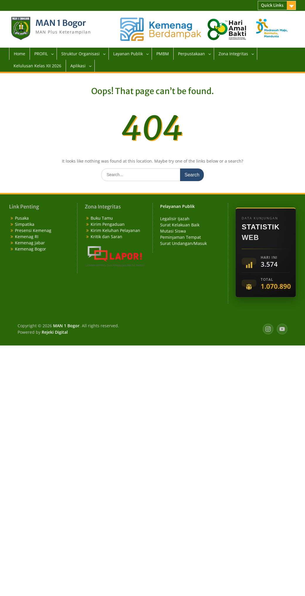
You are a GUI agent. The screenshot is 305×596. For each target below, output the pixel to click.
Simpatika (24, 224)
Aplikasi (78, 66)
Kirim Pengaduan (108, 224)
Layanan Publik (128, 53)
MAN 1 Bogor (60, 23)
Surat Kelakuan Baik (179, 225)
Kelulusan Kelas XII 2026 (37, 66)
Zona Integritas (233, 53)
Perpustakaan (191, 53)
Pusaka (22, 218)
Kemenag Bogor (30, 249)
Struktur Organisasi (80, 53)
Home (19, 53)
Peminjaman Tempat (180, 237)
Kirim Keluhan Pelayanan (115, 230)
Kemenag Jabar (30, 243)
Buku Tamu (102, 218)
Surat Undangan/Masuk (183, 243)
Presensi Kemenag (33, 230)
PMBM (162, 53)
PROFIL (41, 53)
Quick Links (272, 5)
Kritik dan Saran (106, 236)
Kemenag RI (26, 236)
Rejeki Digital (55, 332)
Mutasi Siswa (173, 231)
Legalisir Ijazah (174, 218)
